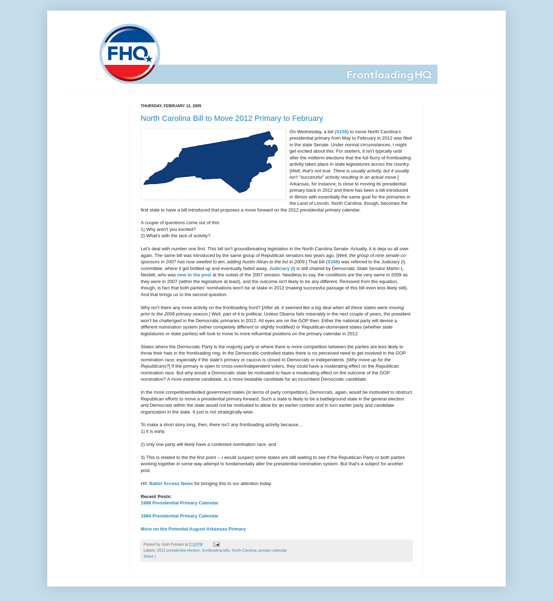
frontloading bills (216, 550)
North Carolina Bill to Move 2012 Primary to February (232, 118)
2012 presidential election (178, 550)
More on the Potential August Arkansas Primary (193, 529)
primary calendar (273, 550)
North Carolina (244, 550)
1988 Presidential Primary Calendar (180, 502)
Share (149, 556)
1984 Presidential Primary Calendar (180, 516)
